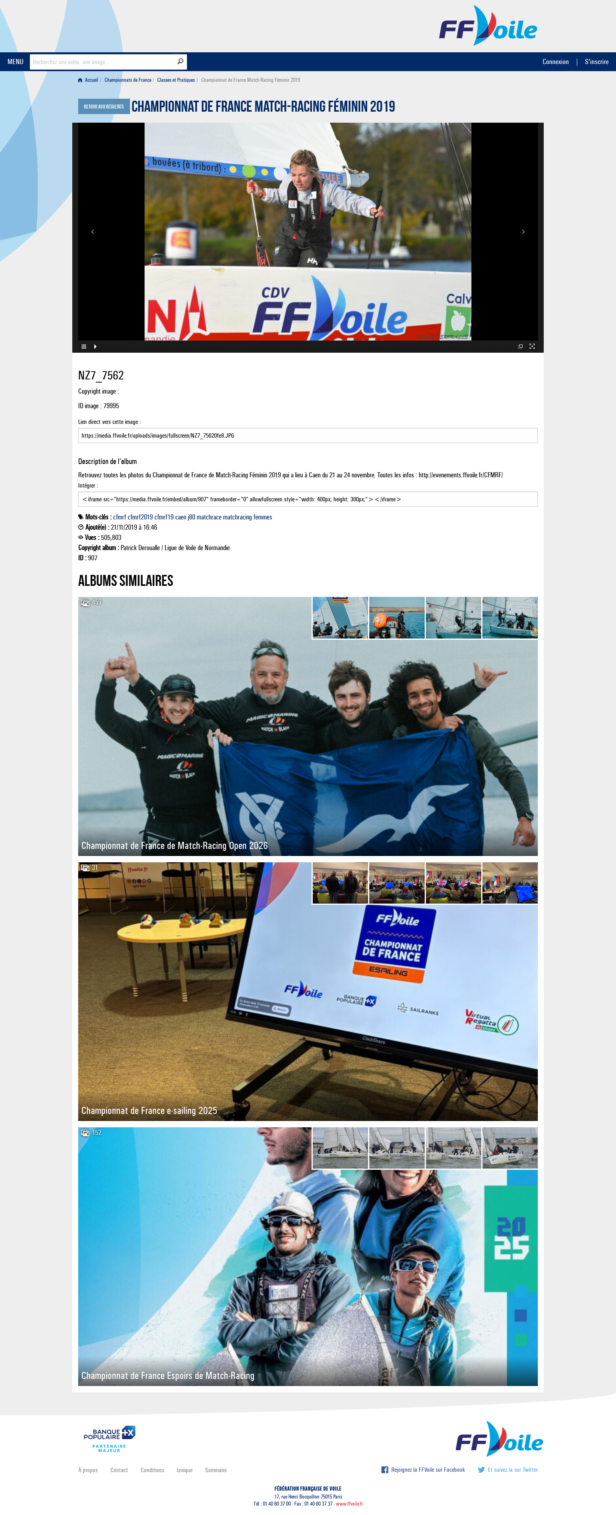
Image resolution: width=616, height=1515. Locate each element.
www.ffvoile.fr (349, 1503)
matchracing (237, 517)
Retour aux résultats (104, 107)
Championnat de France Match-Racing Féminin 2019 (263, 108)
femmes (262, 517)
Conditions (152, 1470)
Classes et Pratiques (176, 80)
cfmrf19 (164, 517)
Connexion (556, 61)
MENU (15, 61)
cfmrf (119, 517)
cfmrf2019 (140, 517)
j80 (191, 517)
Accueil (88, 80)
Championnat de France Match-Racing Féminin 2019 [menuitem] (250, 80)
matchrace (209, 517)
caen (180, 517)
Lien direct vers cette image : (308, 430)
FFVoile (488, 25)
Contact (119, 1470)
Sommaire (216, 1470)
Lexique (184, 1470)
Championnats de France (127, 80)
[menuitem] (89, 80)
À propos (88, 1470)
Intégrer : (308, 494)
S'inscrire (597, 61)
